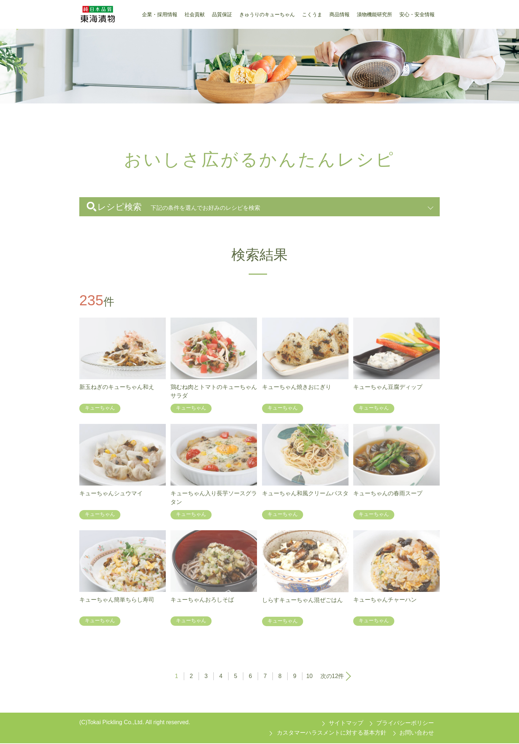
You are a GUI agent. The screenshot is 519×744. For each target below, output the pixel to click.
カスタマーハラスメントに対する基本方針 (331, 733)
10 (309, 676)
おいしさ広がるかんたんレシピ (154, 114)
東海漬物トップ (98, 114)
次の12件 (332, 676)
